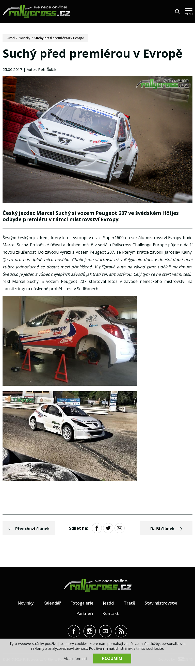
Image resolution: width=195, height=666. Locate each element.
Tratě (129, 603)
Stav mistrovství (161, 603)
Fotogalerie (82, 603)
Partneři (84, 613)
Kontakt (111, 613)
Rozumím (112, 658)
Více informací (75, 658)
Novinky (24, 38)
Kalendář (52, 603)
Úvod (11, 38)
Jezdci (108, 603)
